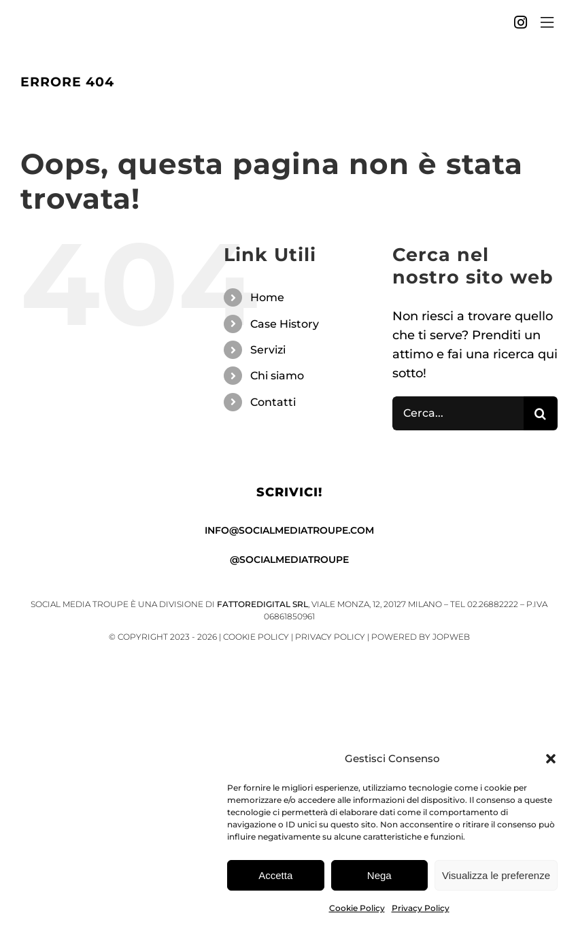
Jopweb (451, 637)
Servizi (268, 349)
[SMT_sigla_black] (41, 19)
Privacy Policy (420, 910)
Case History (284, 323)
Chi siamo (277, 375)
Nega (379, 876)
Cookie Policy (357, 910)
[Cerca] (541, 413)
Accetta (275, 876)
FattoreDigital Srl (262, 604)
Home (267, 297)
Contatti (273, 402)
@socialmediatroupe (289, 559)
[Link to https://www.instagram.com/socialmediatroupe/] (520, 22)
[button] (551, 761)
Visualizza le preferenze (496, 876)
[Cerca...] (458, 413)
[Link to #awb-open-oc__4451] (547, 22)
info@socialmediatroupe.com (289, 530)
